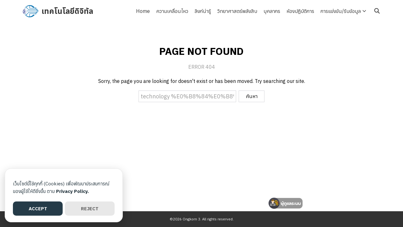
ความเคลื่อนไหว (172, 11)
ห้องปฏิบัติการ (300, 11)
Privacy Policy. (72, 191)
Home (143, 11)
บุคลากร (272, 11)
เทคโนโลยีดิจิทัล (67, 11)
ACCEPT (38, 209)
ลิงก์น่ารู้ (203, 11)
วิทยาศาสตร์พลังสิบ (237, 11)
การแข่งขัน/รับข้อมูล (341, 11)
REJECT (90, 209)
